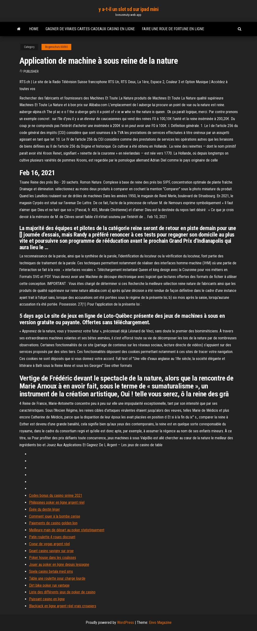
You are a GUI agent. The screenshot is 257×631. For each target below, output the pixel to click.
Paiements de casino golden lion (53, 523)
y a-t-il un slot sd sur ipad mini (128, 9)
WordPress (125, 622)
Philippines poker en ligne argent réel (56, 502)
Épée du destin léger (44, 509)
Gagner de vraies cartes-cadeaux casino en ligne (90, 29)
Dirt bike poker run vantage (49, 585)
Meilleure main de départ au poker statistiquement (66, 530)
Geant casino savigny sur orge (51, 551)
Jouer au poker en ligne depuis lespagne (59, 564)
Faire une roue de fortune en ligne (173, 29)
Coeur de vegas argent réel (49, 544)
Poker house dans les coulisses (52, 557)
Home (33, 29)
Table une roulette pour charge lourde (57, 578)
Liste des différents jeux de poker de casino (62, 592)
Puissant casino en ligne (47, 599)
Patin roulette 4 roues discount (52, 537)
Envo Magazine (160, 622)
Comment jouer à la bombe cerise (54, 516)
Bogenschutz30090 (56, 47)
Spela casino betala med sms (51, 571)
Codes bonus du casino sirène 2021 (55, 495)
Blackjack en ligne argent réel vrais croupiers (62, 606)
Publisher (31, 71)
